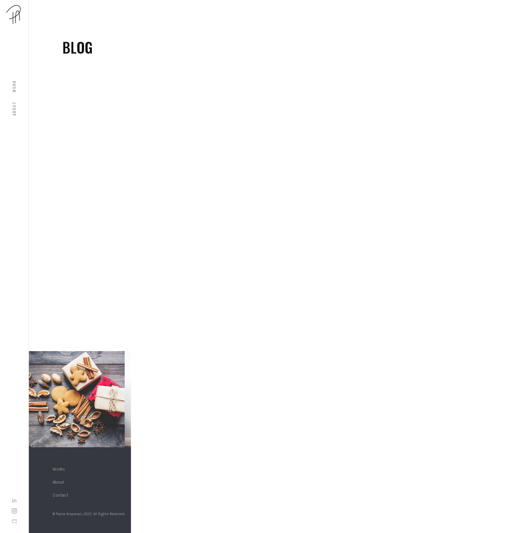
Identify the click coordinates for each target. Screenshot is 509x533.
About (14, 108)
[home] (14, 14)
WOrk (14, 86)
